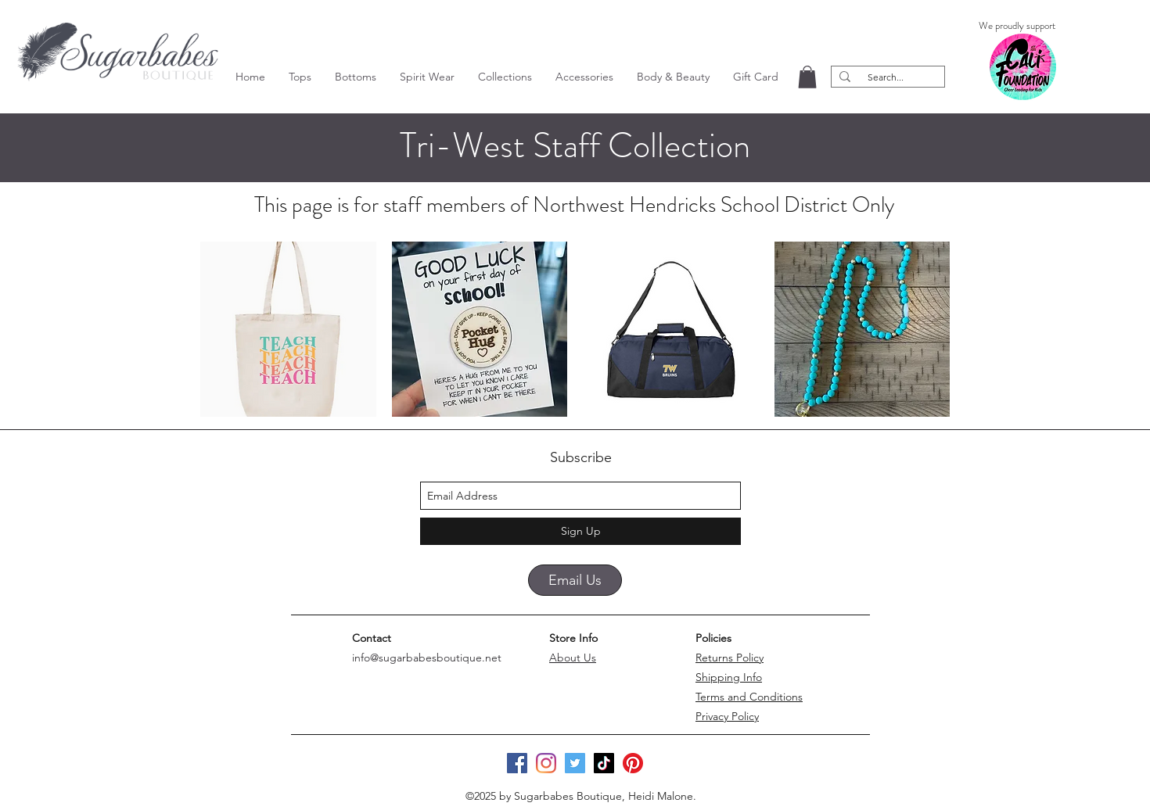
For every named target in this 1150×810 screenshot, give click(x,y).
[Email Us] (575, 580)
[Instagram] (546, 763)
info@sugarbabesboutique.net (426, 658)
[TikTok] (604, 763)
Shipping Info (728, 677)
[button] (300, 76)
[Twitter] (575, 763)
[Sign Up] (580, 531)
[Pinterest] (633, 763)
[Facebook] (517, 763)
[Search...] (885, 77)
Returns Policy (729, 658)
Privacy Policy (727, 716)
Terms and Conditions (749, 697)
